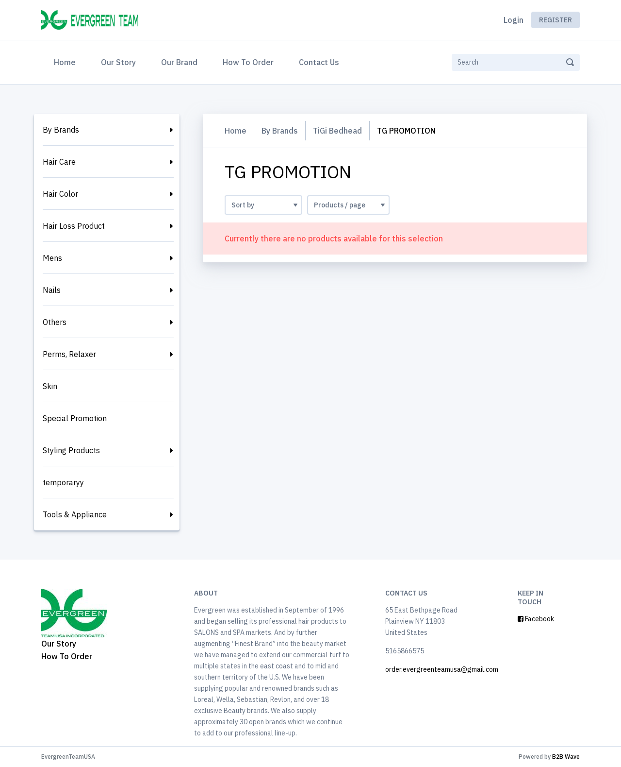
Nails (52, 290)
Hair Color (60, 194)
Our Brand (179, 62)
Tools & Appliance (75, 514)
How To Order (248, 62)
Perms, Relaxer (69, 354)
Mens (52, 258)
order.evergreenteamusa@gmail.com (441, 669)
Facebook (536, 618)
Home (67, 61)
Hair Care (59, 162)
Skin (50, 386)
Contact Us (319, 62)
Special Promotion (75, 418)
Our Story (118, 62)
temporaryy (63, 482)
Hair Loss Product (74, 226)
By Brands (61, 130)
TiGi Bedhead (337, 131)
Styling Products (71, 450)
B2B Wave (566, 756)
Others (54, 322)
